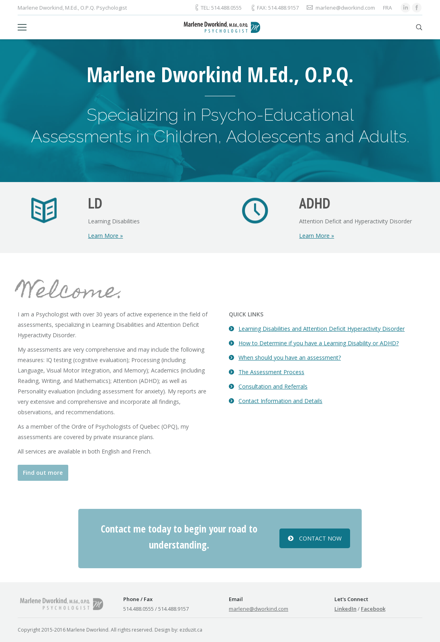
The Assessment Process (271, 372)
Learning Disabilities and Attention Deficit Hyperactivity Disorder (321, 328)
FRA (387, 7)
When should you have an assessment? (289, 357)
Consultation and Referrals (273, 386)
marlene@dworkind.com (258, 608)
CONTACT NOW (315, 538)
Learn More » (105, 235)
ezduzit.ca (190, 629)
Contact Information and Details (280, 401)
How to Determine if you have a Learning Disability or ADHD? (318, 343)
